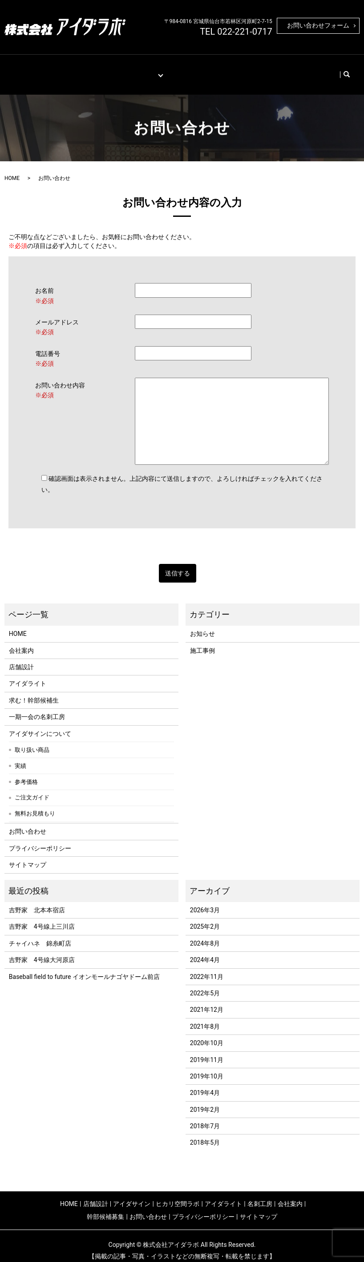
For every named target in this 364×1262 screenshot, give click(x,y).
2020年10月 (206, 1034)
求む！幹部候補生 (34, 691)
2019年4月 (205, 1083)
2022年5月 (205, 984)
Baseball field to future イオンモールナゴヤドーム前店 (84, 967)
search (332, 69)
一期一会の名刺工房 (37, 707)
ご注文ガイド (32, 788)
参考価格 (26, 772)
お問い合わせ (299, 69)
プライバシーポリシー (40, 839)
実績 (20, 756)
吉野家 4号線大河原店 (42, 950)
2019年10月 (206, 1067)
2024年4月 (205, 950)
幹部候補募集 (255, 69)
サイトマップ (27, 855)
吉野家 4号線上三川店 (42, 917)
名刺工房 (184, 69)
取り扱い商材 (142, 69)
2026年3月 (205, 901)
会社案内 (217, 69)
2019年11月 (206, 1050)
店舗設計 (71, 69)
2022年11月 (206, 967)
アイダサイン (131, 1194)
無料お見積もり (35, 804)
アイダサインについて (40, 724)
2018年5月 (205, 1133)
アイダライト (27, 674)
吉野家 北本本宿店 (37, 901)
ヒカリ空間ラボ (177, 1194)
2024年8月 (205, 934)
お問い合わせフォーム (318, 25)
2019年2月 (205, 1100)
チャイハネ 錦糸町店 (40, 934)
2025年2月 (205, 917)
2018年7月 (205, 1117)
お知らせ (202, 624)
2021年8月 (205, 1017)
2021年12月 (206, 1000)
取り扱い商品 (32, 740)
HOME (42, 69)
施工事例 (103, 69)
